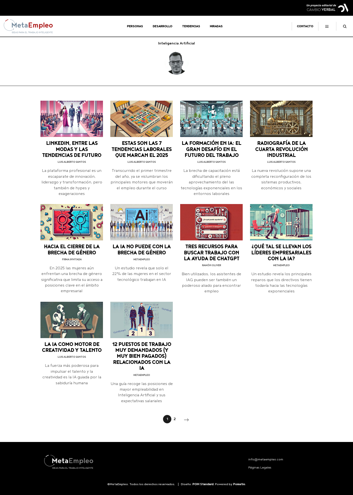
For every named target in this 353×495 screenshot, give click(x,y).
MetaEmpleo (141, 259)
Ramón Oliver (211, 265)
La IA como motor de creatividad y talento (71, 347)
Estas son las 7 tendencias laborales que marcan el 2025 (142, 149)
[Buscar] (342, 26)
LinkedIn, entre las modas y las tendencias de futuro (71, 149)
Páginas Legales (259, 467)
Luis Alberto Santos (72, 162)
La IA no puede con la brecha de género (142, 250)
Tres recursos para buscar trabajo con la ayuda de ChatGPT (211, 253)
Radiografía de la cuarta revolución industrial (281, 149)
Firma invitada (72, 259)
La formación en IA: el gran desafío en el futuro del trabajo (211, 149)
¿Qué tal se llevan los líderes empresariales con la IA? (281, 253)
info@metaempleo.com (265, 459)
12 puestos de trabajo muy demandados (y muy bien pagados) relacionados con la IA (141, 356)
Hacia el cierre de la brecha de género (72, 250)
